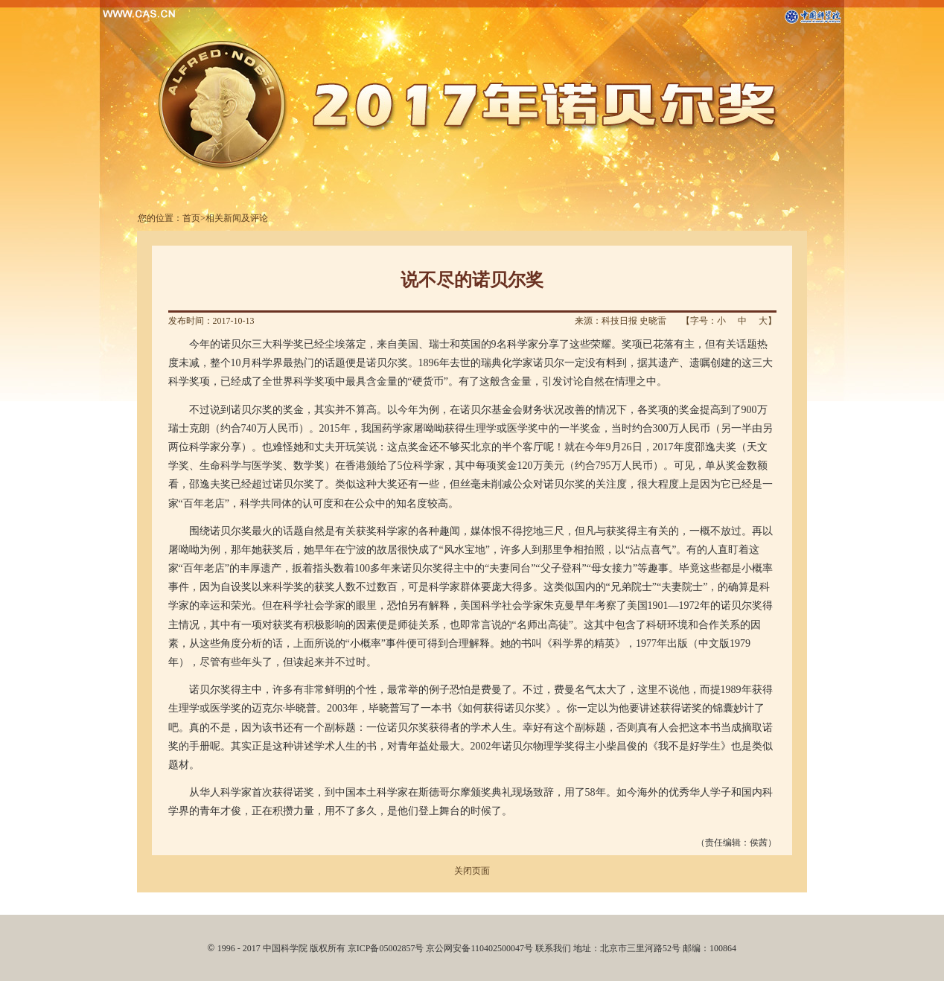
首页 (191, 218)
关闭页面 (472, 871)
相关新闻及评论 (236, 218)
